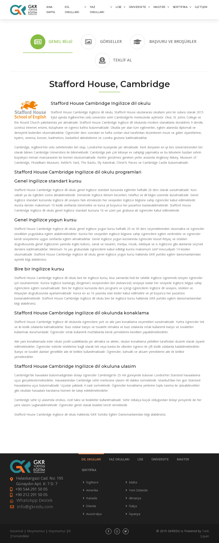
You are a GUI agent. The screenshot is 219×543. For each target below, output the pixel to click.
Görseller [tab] (101, 41)
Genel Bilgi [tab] (51, 41)
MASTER (160, 7)
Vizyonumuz (57, 531)
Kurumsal (16, 531)
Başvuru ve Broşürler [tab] (163, 41)
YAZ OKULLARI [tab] (119, 459)
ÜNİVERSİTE (137, 7)
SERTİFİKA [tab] (89, 470)
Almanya (135, 498)
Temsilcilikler (20, 536)
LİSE (119, 7)
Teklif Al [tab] (113, 60)
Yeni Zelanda (138, 490)
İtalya (133, 506)
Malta (133, 482)
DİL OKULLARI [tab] (91, 459)
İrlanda (91, 506)
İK (69, 531)
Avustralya (94, 514)
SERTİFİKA (180, 7)
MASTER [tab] (183, 459)
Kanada (91, 498)
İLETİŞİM (201, 7)
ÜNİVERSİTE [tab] (160, 459)
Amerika (92, 490)
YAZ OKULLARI (97, 9)
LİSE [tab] (140, 459)
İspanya (134, 514)
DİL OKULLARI (72, 9)
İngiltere (92, 482)
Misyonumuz (36, 531)
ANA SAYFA (50, 9)
